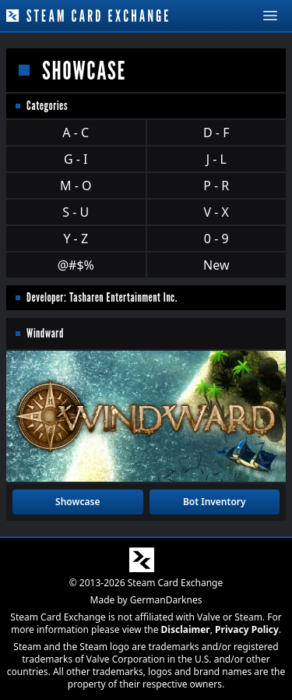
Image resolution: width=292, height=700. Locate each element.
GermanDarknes (166, 599)
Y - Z (75, 238)
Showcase (77, 501)
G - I (76, 159)
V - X (216, 212)
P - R (216, 185)
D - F (216, 132)
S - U (75, 212)
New (216, 265)
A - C (75, 132)
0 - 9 (216, 238)
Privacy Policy (247, 629)
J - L (216, 159)
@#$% (76, 265)
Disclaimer (185, 629)
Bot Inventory (214, 501)
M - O (75, 185)
